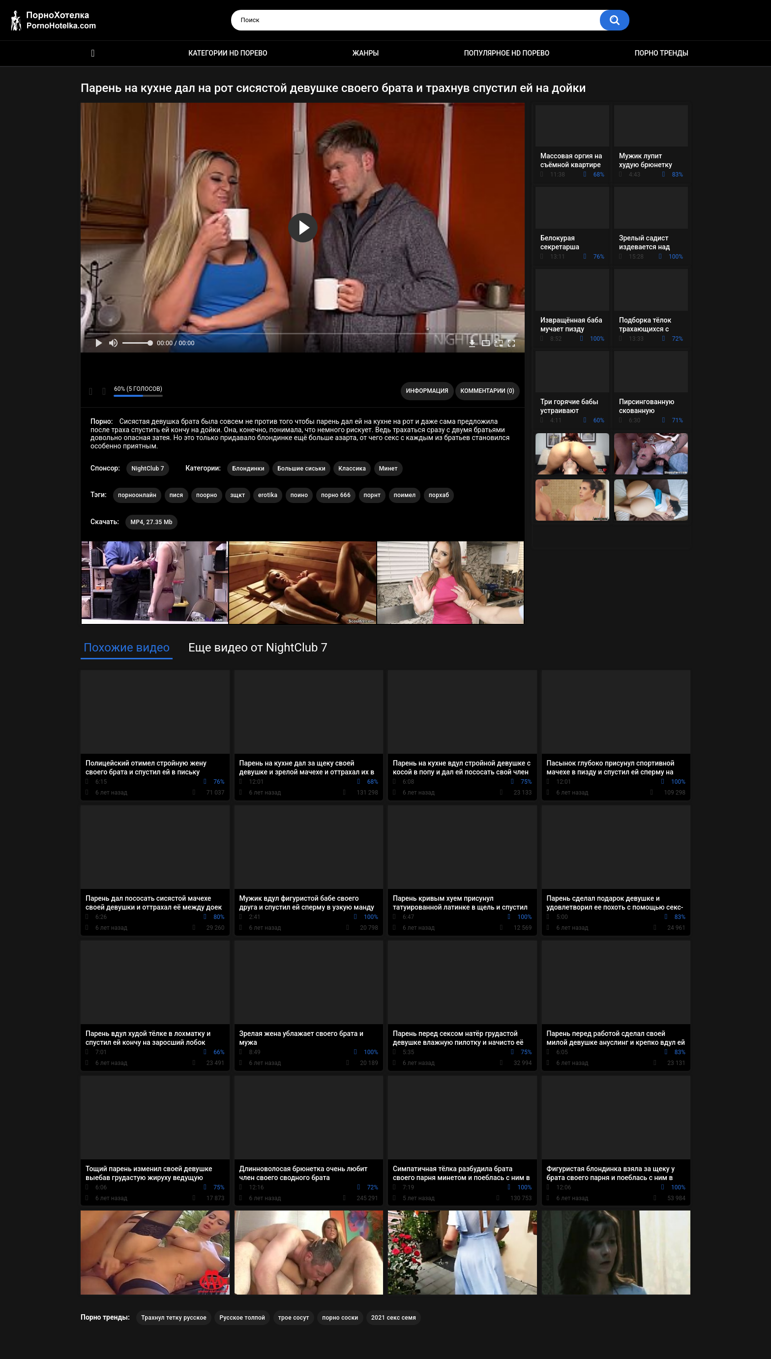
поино (299, 495)
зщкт (237, 495)
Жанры (366, 53)
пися (176, 495)
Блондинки (248, 468)
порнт (372, 495)
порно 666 (336, 495)
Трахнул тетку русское (174, 1317)
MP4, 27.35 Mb (151, 522)
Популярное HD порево (507, 53)
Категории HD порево (227, 53)
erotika (267, 495)
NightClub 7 (147, 468)
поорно (206, 495)
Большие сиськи (301, 468)
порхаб (439, 495)
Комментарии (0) (487, 390)
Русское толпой (242, 1317)
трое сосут (293, 1317)
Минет (388, 468)
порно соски (340, 1317)
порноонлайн (137, 495)
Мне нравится (91, 391)
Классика (352, 468)
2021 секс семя (393, 1317)
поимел (405, 495)
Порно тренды (661, 53)
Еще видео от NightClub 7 (257, 647)
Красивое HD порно (93, 53)
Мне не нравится (103, 391)
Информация (427, 390)
